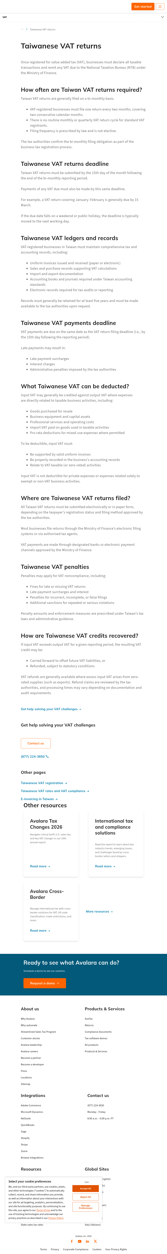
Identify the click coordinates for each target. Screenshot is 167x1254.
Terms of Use (43, 1210)
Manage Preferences (85, 1207)
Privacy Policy (55, 1218)
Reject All (85, 1197)
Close (86, 1182)
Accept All (85, 1188)
